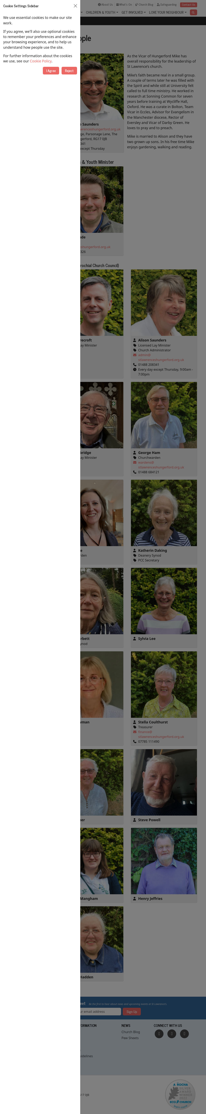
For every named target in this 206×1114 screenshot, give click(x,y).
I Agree (51, 70)
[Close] (75, 6)
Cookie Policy (40, 61)
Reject (69, 70)
